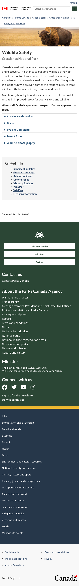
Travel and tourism (12, 429)
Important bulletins (24, 168)
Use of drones (21, 179)
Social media (12, 552)
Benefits (6, 442)
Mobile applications (16, 558)
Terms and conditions (15, 323)
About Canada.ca (14, 565)
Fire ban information (25, 193)
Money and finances (13, 500)
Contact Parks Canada (15, 280)
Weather (18, 186)
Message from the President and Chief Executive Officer (36, 306)
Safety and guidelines (14, 23)
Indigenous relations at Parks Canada (25, 310)
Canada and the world (14, 494)
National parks (39, 17)
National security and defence (19, 468)
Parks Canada (22, 17)
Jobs (4, 416)
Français (73, 2)
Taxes (5, 455)
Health (5, 448)
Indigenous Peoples (13, 513)
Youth (5, 526)
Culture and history (13, 352)
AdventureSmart (22, 176)
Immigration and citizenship (18, 422)
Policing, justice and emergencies (21, 481)
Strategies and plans (14, 314)
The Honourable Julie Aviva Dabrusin (32, 369)
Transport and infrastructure (18, 487)
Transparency (10, 302)
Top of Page (11, 578)
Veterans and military (14, 520)
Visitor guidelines (23, 183)
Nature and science (14, 348)
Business (7, 435)
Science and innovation (15, 507)
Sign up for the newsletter (18, 395)
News (5, 327)
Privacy (48, 558)
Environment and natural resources (22, 461)
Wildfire (18, 190)
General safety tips (24, 172)
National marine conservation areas (24, 340)
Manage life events (12, 533)
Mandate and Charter (15, 297)
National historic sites (15, 331)
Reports (7, 318)
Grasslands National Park (62, 17)
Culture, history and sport (16, 474)
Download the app (13, 399)
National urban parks (15, 344)
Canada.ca (7, 17)
